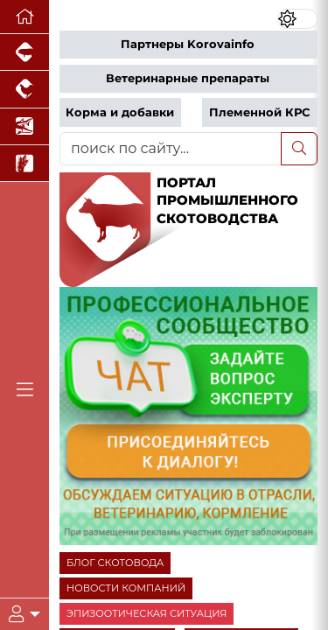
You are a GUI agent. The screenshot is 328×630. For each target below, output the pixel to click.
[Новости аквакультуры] (24, 126)
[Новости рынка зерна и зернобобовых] (24, 163)
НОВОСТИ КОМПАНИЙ (125, 588)
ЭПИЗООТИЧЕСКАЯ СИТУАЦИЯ (146, 613)
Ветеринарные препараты (187, 78)
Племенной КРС (259, 112)
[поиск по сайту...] (170, 148)
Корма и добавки (120, 112)
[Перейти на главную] (24, 17)
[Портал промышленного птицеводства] (24, 89)
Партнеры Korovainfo (188, 44)
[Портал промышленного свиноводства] (24, 52)
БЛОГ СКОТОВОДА (115, 562)
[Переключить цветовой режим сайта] (297, 19)
